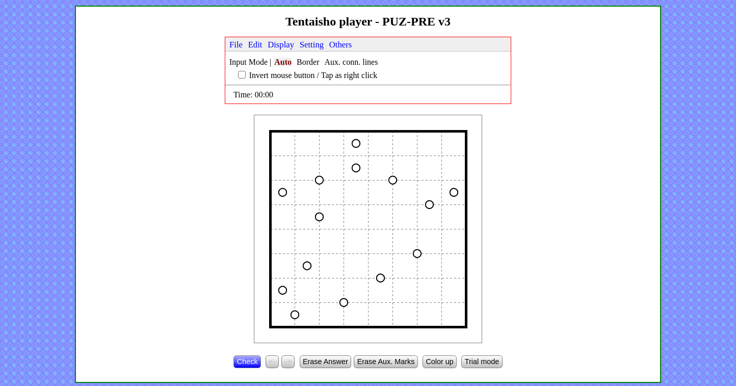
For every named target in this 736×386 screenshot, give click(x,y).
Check (247, 361)
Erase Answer (325, 361)
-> (288, 361)
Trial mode (482, 361)
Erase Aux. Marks (386, 361)
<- (272, 361)
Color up (439, 361)
